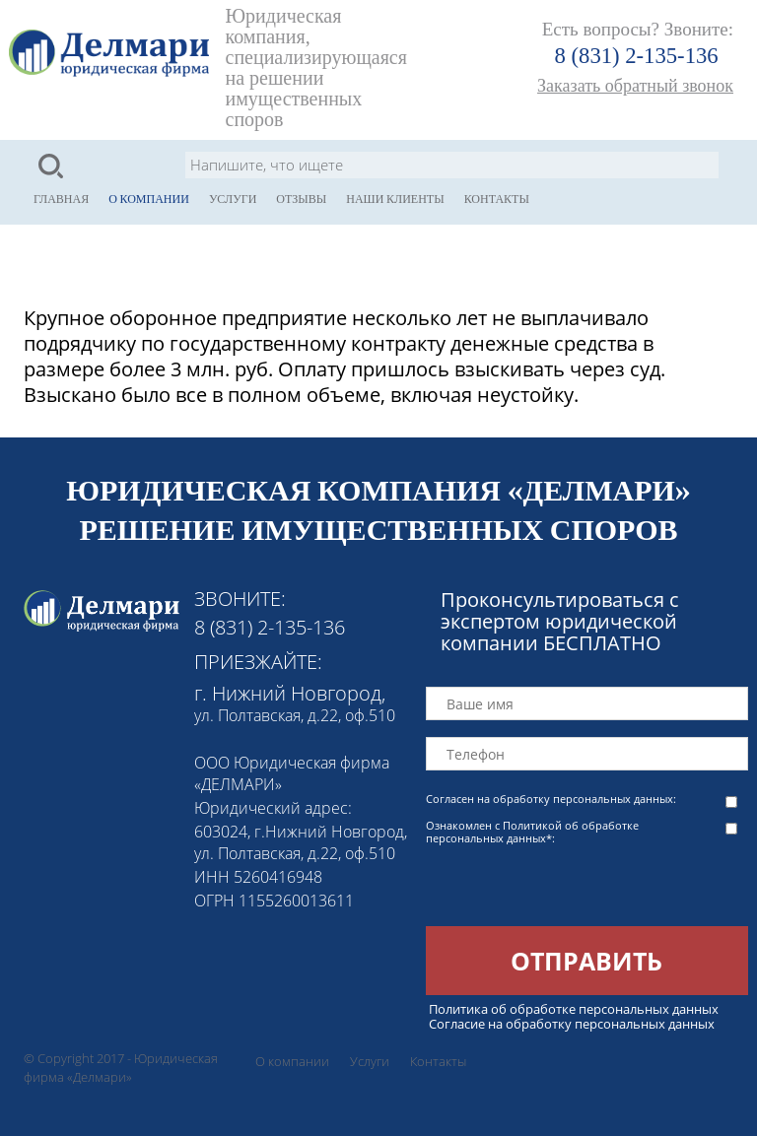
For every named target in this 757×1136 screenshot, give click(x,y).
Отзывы (301, 199)
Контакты (496, 199)
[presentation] (575, 887)
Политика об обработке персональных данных (574, 1009)
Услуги (232, 199)
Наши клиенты (395, 199)
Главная (61, 199)
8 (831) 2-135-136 (637, 55)
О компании (148, 199)
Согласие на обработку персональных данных (572, 1024)
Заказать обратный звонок (635, 86)
